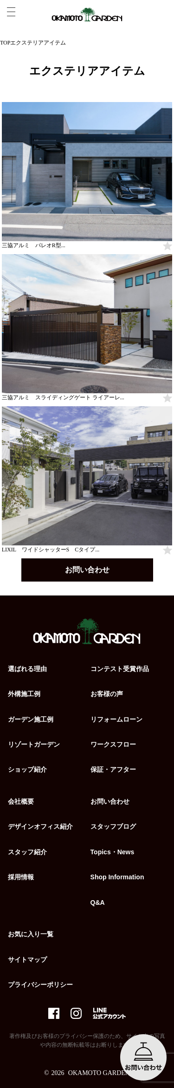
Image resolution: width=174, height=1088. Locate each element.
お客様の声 (106, 694)
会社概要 (21, 801)
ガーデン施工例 (30, 719)
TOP (5, 42)
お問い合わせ (87, 570)
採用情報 (21, 877)
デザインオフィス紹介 (40, 826)
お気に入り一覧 (30, 934)
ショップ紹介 (27, 769)
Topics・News (112, 852)
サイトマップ (27, 959)
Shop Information (117, 877)
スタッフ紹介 (27, 852)
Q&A (97, 902)
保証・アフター (113, 769)
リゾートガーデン (34, 744)
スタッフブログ (113, 826)
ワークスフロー (113, 744)
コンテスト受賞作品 (119, 668)
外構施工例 (24, 694)
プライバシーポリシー (40, 984)
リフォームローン (116, 719)
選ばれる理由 (27, 668)
